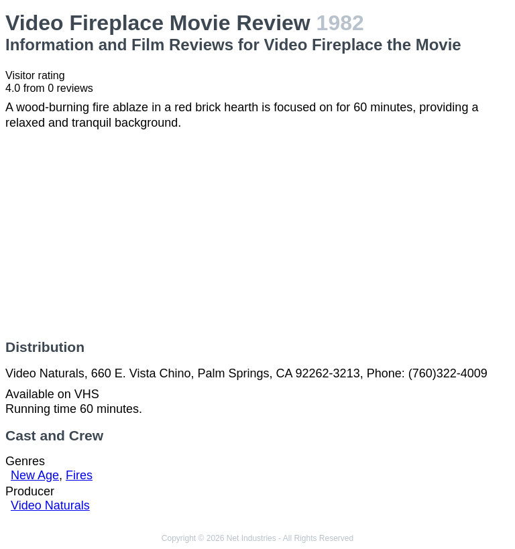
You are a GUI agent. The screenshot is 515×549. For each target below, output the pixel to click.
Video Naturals (50, 505)
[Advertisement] (257, 234)
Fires (79, 475)
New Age (35, 475)
